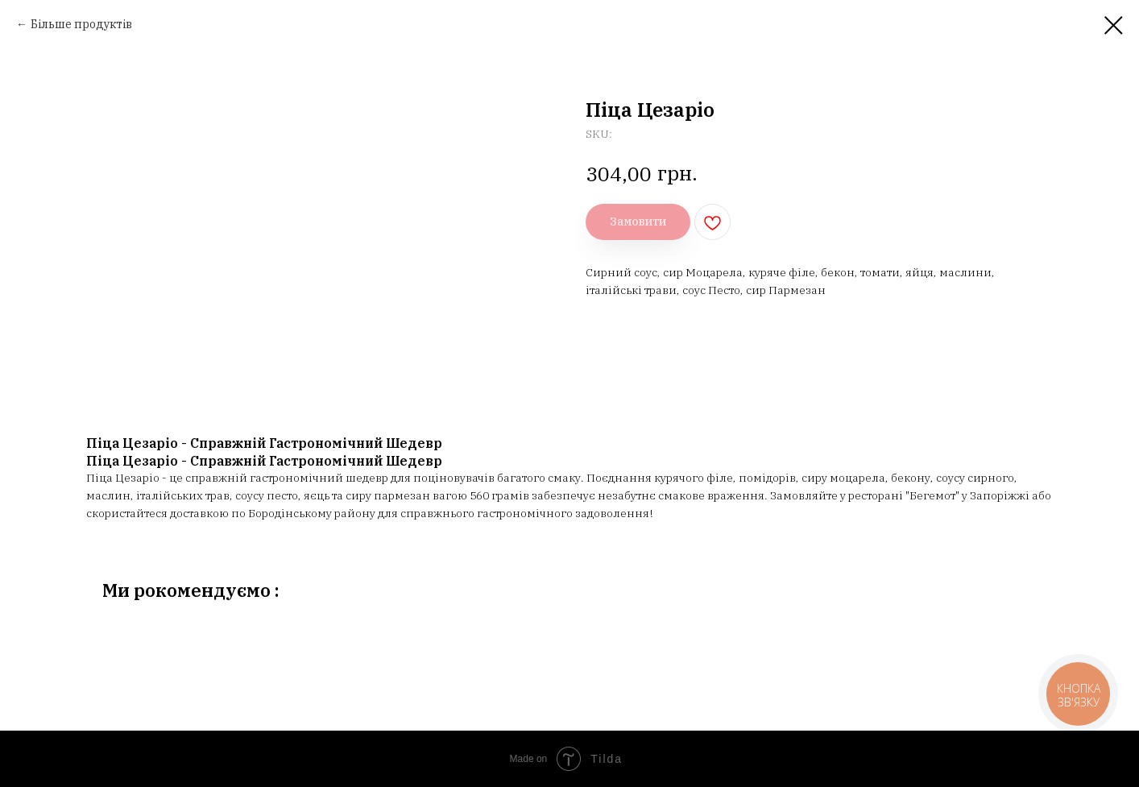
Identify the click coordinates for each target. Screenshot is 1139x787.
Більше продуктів (81, 24)
